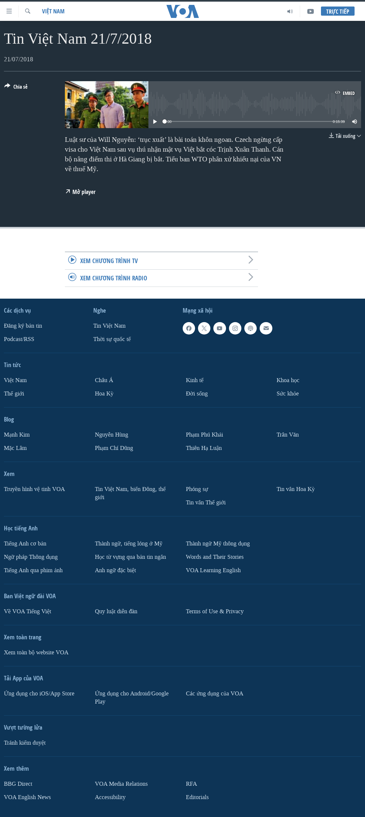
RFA (191, 784)
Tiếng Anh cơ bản (25, 543)
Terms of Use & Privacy (215, 611)
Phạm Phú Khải (204, 434)
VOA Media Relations (121, 784)
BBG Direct (18, 784)
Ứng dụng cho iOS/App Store (39, 693)
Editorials (197, 797)
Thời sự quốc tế (112, 339)
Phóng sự (197, 489)
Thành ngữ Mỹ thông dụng (218, 543)
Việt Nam (53, 11)
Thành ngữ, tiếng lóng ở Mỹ (128, 543)
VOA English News (27, 797)
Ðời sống (197, 393)
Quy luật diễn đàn (116, 611)
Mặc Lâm (15, 448)
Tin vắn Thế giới (206, 502)
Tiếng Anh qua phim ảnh (33, 570)
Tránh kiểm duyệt (25, 743)
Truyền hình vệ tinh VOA (34, 489)
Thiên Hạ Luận (204, 448)
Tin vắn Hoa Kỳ (296, 489)
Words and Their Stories (215, 557)
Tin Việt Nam (109, 326)
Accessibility (110, 797)
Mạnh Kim (17, 434)
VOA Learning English (213, 570)
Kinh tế (195, 380)
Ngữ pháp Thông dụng (31, 557)
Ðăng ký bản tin (23, 326)
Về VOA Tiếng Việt (27, 611)
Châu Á (104, 380)
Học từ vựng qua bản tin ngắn (130, 557)
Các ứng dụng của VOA (214, 693)
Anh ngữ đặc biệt (115, 570)
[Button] (15, 88)
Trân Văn (288, 434)
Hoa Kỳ (104, 393)
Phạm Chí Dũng (114, 448)
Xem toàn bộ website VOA (36, 652)
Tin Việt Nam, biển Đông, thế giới (130, 493)
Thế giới (14, 393)
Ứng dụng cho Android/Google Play (132, 698)
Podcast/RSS (19, 339)
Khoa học (288, 380)
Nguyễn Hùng (111, 434)
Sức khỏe (288, 393)
